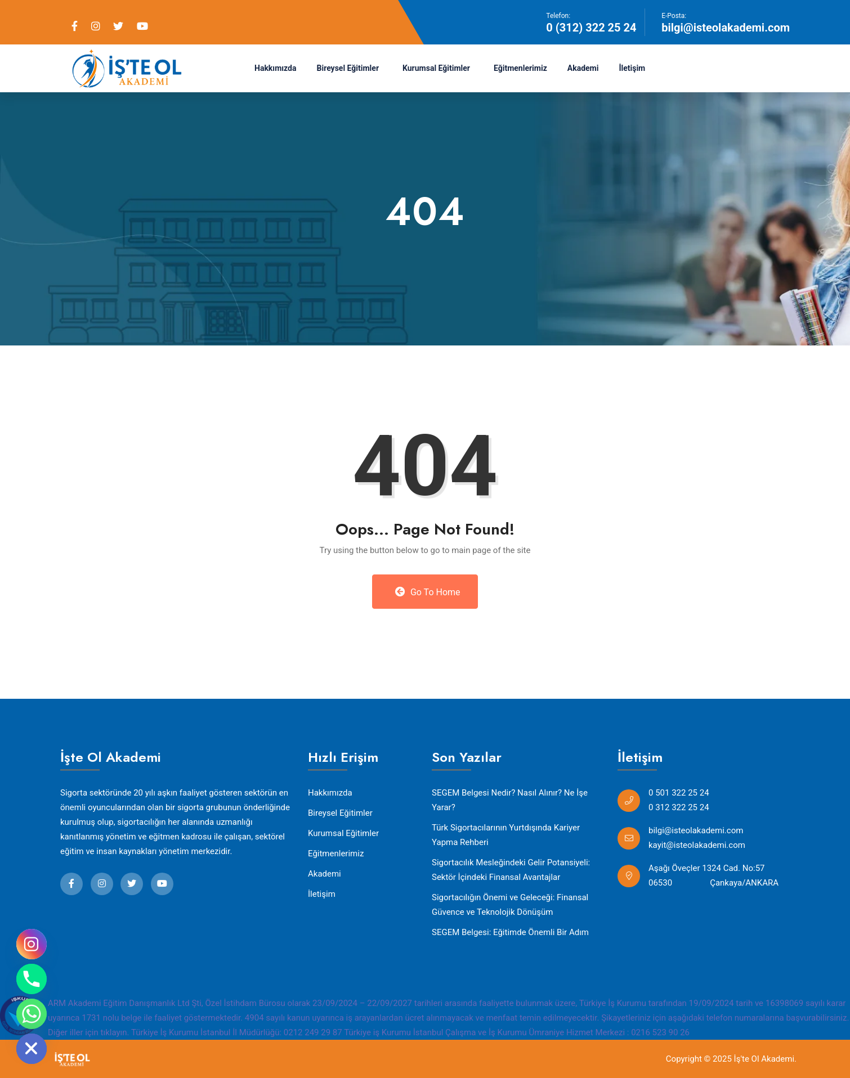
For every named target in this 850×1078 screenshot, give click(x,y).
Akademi (583, 68)
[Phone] (31, 979)
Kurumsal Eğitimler (436, 68)
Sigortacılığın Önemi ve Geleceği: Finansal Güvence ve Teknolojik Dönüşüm (510, 904)
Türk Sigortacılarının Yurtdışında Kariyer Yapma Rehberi (506, 835)
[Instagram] (31, 944)
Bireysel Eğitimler (348, 68)
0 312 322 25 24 (678, 807)
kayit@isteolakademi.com (696, 845)
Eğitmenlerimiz (520, 68)
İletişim (632, 68)
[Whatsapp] (31, 1014)
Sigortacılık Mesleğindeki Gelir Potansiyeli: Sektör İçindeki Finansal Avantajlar (511, 869)
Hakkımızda (275, 68)
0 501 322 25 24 (678, 793)
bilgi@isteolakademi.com (725, 27)
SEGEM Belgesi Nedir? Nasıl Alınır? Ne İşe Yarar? (510, 800)
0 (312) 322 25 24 (591, 27)
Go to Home (427, 592)
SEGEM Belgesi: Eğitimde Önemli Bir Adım (510, 932)
